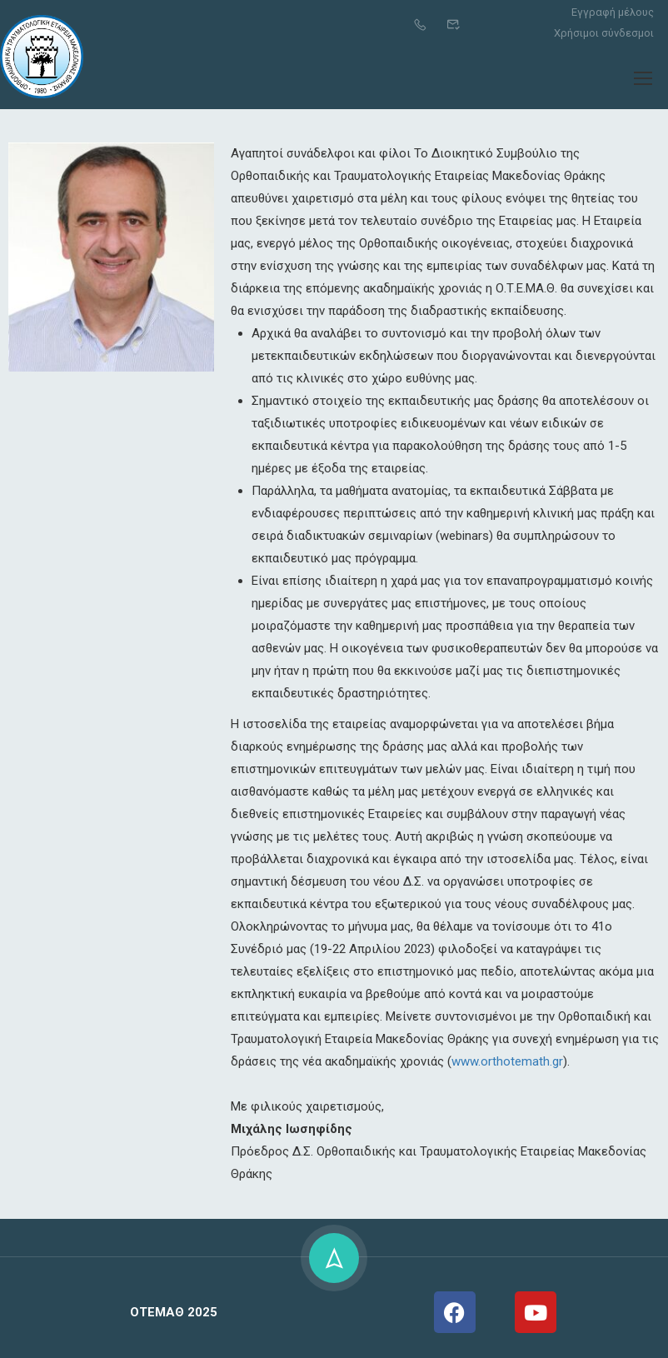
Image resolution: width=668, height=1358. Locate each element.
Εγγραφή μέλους (612, 12)
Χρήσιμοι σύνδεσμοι (604, 33)
